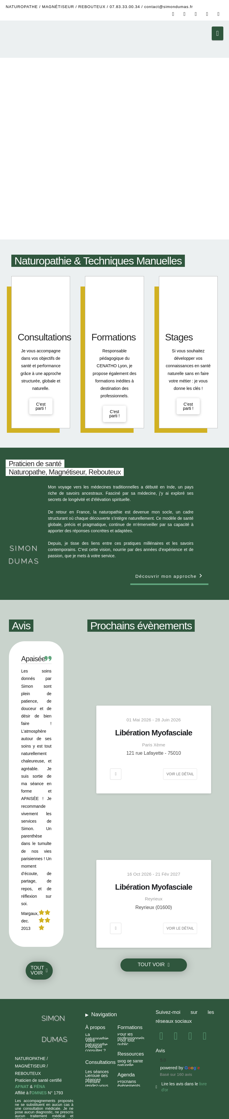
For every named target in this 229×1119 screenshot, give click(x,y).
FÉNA (39, 1086)
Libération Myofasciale (153, 732)
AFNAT (22, 1086)
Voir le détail (180, 774)
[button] (217, 33)
